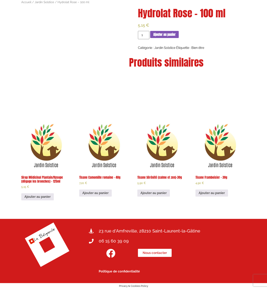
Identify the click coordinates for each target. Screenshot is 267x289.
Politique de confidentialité (119, 271)
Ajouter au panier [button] (37, 197)
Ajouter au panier (164, 34)
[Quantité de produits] (143, 35)
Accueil (26, 2)
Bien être (197, 48)
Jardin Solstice (44, 2)
